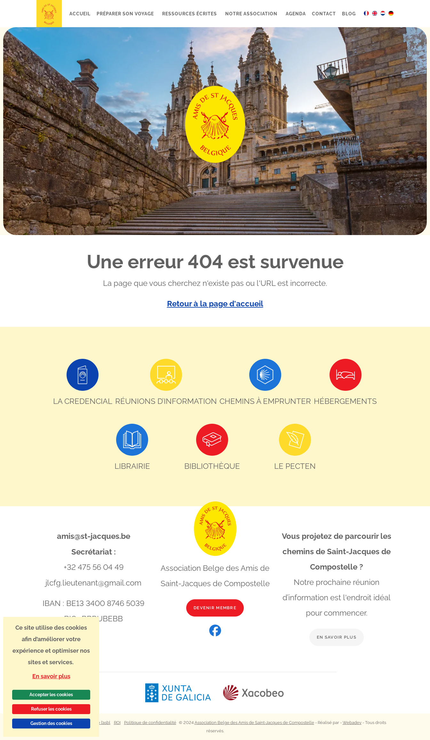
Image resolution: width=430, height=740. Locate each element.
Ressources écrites (190, 13)
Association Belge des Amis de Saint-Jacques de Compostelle (254, 722)
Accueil (80, 13)
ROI (117, 722)
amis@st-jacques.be (93, 536)
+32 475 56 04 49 (93, 566)
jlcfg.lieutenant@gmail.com (93, 582)
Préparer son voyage (126, 13)
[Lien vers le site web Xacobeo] (253, 692)
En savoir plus (336, 637)
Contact (324, 13)
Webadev (352, 722)
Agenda (296, 13)
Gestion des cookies (51, 723)
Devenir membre (215, 607)
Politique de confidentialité (150, 722)
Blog (349, 13)
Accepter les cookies (51, 694)
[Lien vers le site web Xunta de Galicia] (183, 692)
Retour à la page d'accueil (215, 303)
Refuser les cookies (51, 709)
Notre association (251, 13)
